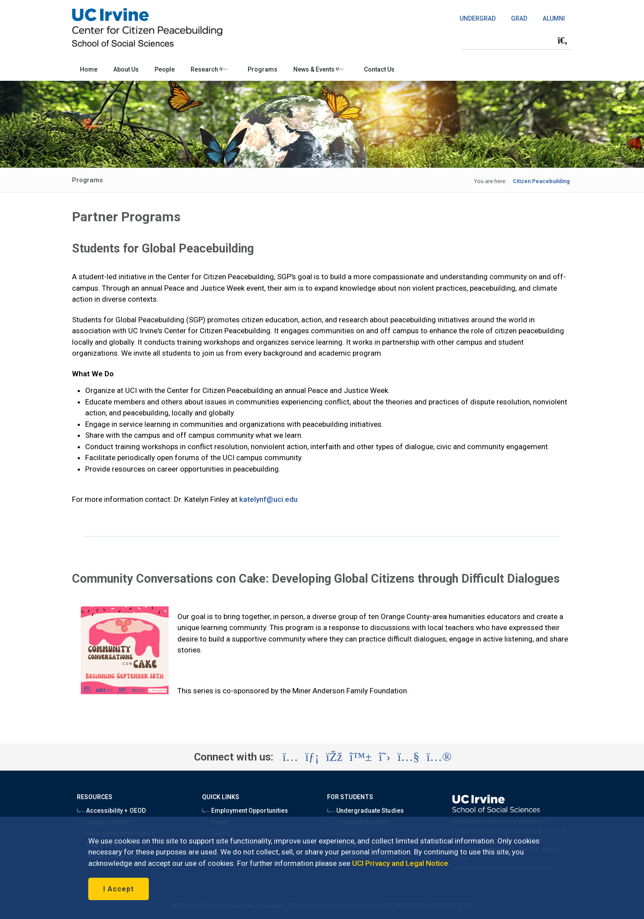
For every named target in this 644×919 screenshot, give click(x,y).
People (165, 69)
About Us (126, 69)
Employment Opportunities (245, 810)
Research (209, 69)
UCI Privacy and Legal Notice (400, 863)
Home (88, 69)
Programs (262, 69)
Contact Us (379, 69)
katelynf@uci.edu (268, 499)
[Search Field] (516, 40)
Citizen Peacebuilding (541, 181)
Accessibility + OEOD (111, 810)
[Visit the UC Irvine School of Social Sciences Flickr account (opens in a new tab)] (438, 757)
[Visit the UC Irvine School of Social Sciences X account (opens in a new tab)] (385, 757)
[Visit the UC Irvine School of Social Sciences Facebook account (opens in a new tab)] (334, 757)
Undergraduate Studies (365, 810)
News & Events (318, 69)
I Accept (118, 889)
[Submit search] (562, 40)
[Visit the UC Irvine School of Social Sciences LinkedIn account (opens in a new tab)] (312, 757)
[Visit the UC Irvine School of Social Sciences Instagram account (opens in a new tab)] (290, 757)
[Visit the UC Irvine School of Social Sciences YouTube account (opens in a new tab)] (408, 757)
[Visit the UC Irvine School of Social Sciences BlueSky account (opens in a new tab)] (360, 757)
